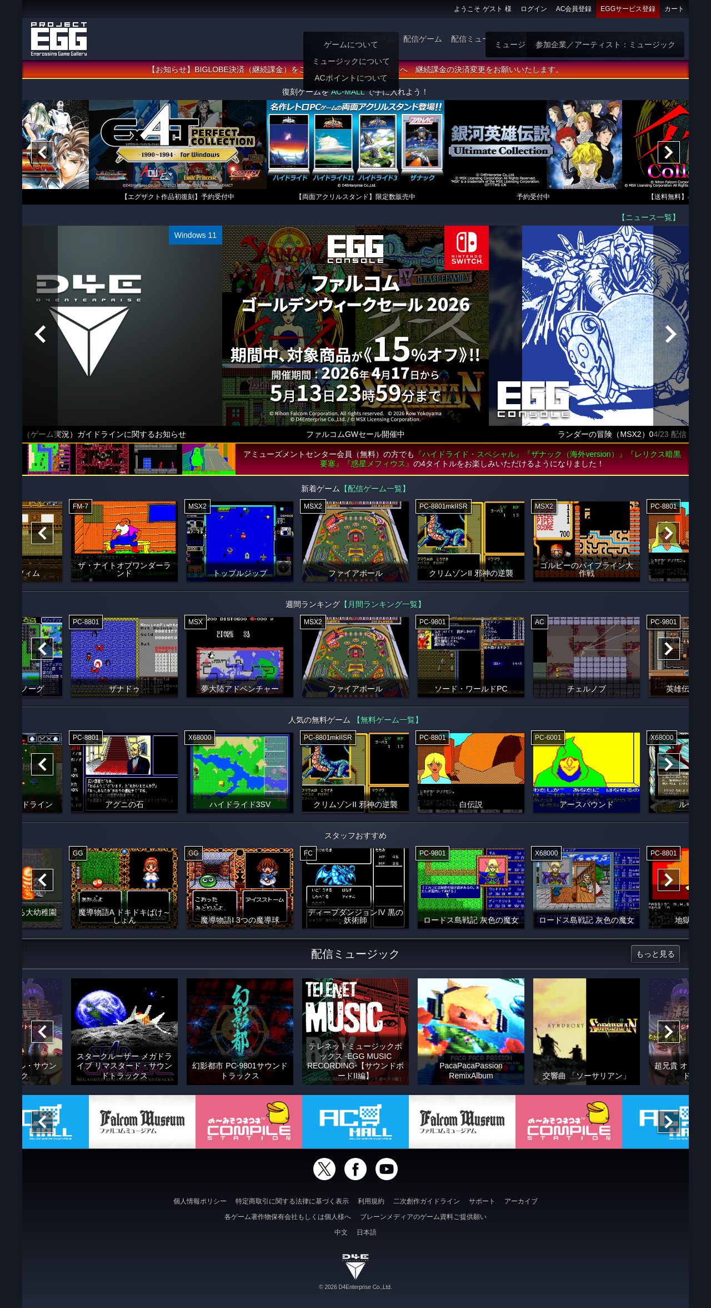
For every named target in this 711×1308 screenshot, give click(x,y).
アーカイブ (521, 1201)
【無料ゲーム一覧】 (388, 719)
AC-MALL (347, 91)
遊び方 (382, 38)
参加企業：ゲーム (649, 38)
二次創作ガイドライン (426, 1201)
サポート (482, 1201)
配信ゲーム (422, 38)
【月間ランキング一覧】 (382, 604)
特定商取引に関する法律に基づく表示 (292, 1201)
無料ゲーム (589, 38)
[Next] (669, 152)
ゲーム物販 (541, 38)
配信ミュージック (482, 38)
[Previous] (42, 152)
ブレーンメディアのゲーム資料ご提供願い (423, 1216)
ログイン (533, 9)
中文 (341, 1232)
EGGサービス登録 (627, 9)
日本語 (367, 1232)
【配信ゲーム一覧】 (375, 488)
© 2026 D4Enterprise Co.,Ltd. (355, 1287)
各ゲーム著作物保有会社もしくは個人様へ (287, 1216)
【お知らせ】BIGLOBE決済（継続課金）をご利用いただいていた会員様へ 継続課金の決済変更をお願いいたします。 (355, 69)
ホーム (350, 38)
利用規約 (371, 1201)
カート (674, 9)
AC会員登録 (574, 9)
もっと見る (655, 953)
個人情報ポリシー (200, 1201)
